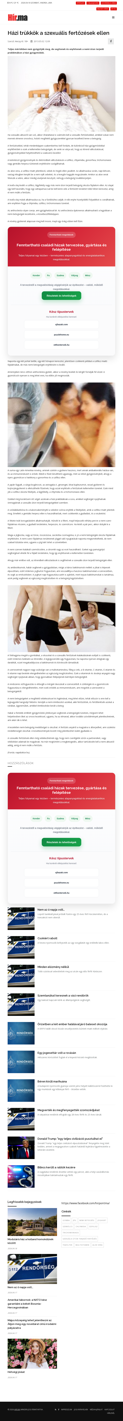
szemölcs (67, 1226)
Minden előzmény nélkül (53, 966)
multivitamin (82, 1245)
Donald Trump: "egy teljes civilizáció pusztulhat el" (70, 1138)
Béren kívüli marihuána (52, 1081)
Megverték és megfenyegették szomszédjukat (69, 1110)
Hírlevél (111, 1413)
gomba (66, 1220)
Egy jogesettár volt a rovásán (57, 1052)
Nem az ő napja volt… (51, 909)
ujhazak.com (61, 324)
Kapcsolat (110, 1409)
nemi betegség (86, 1220)
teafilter (67, 1245)
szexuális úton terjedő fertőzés (80, 1239)
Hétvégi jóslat (16, 1371)
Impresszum (66, 1409)
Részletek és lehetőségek (61, 295)
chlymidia (81, 1226)
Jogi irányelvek (81, 1409)
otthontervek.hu (61, 345)
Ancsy (18, 41)
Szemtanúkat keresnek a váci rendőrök (63, 995)
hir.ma (17, 1409)
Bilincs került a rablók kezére (56, 1167)
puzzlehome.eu (61, 334)
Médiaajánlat (96, 1409)
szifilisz (93, 1226)
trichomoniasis (71, 1232)
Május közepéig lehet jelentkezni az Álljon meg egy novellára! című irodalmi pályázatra (32, 1324)
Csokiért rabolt (47, 938)
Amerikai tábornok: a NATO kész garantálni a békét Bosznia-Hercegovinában (27, 1303)
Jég (74, 1220)
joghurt (102, 1220)
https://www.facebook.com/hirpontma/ (86, 1203)
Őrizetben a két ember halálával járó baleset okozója (72, 1024)
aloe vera (97, 1245)
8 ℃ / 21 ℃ (13, 2)
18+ (26, 41)
